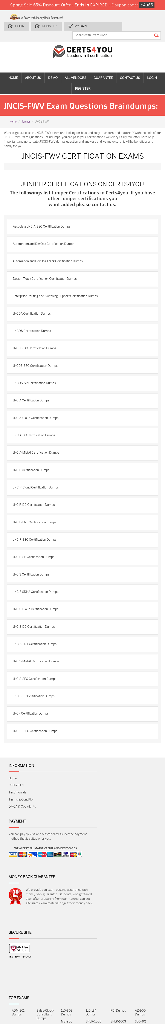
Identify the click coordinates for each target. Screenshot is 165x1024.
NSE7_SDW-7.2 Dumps (143, 961)
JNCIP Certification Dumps (32, 492)
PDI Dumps (118, 938)
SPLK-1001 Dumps (93, 950)
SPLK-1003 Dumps (118, 950)
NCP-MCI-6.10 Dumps (69, 987)
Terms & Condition (21, 837)
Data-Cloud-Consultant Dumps (143, 974)
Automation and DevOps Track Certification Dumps (49, 271)
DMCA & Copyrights (22, 844)
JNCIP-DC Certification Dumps (35, 529)
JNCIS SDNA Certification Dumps (37, 621)
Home (13, 70)
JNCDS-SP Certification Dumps (35, 400)
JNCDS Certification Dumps (33, 345)
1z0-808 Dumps (67, 940)
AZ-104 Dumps (17, 961)
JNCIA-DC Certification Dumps (35, 455)
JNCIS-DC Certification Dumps (35, 658)
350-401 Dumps (140, 950)
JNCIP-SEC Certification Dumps (36, 566)
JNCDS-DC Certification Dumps (36, 363)
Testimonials (17, 830)
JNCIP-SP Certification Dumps (35, 584)
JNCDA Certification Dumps (33, 327)
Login (20, 25)
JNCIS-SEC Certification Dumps (36, 713)
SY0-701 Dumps (92, 961)
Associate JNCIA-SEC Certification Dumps (43, 235)
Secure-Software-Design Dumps (117, 991)
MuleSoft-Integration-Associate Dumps (20, 991)
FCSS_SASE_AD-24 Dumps (46, 987)
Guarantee (103, 70)
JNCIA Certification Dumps (32, 418)
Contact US (16, 823)
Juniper (25, 123)
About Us (33, 70)
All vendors (75, 70)
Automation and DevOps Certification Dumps (45, 253)
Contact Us (130, 70)
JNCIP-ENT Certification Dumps (36, 547)
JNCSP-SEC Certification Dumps (36, 768)
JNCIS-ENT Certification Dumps (36, 676)
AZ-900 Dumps (140, 940)
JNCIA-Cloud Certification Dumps (37, 437)
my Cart (79, 25)
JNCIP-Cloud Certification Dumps (37, 510)
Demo (53, 70)
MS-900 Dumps (66, 950)
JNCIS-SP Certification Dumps (35, 731)
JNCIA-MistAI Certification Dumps (37, 474)
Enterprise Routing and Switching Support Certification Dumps (56, 308)
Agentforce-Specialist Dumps (94, 989)
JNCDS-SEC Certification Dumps (36, 382)
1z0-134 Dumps (91, 940)
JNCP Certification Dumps (32, 750)
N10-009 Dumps (67, 961)
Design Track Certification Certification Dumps (46, 290)
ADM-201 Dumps (18, 940)
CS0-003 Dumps (43, 961)
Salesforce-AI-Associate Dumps (119, 963)
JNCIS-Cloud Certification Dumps (37, 639)
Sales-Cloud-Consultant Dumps (45, 942)
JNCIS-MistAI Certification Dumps (37, 694)
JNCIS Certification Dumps (32, 602)
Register (48, 25)
